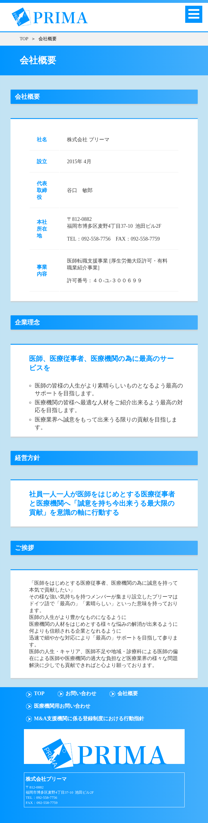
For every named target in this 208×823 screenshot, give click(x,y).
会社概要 (127, 693)
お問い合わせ (81, 693)
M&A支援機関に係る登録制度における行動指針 (89, 718)
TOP (24, 38)
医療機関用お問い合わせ (62, 706)
